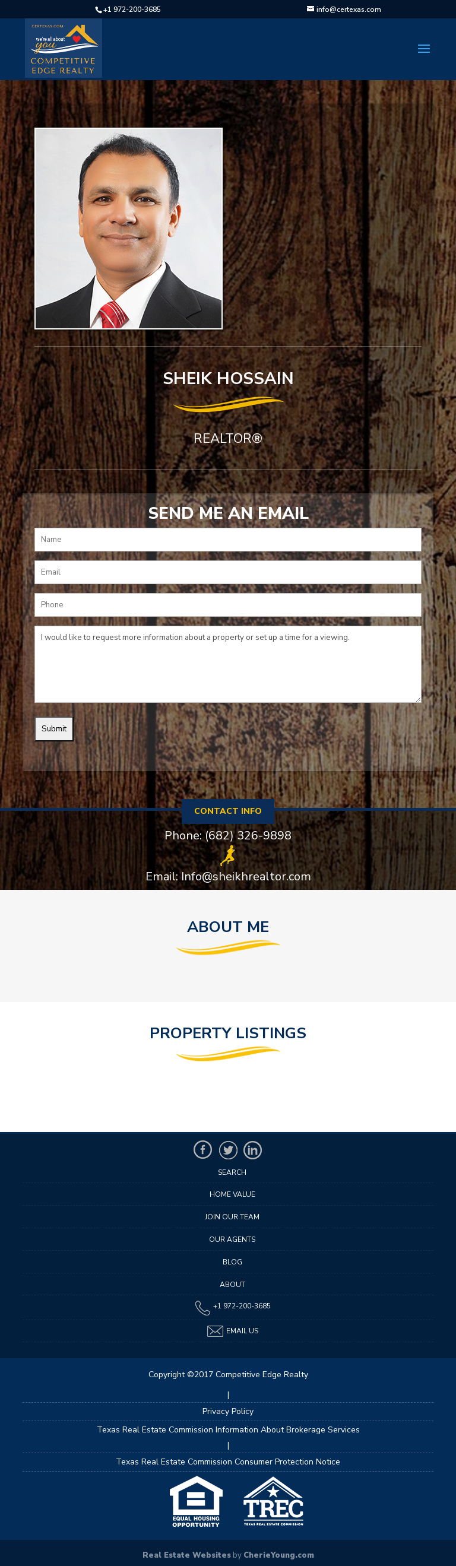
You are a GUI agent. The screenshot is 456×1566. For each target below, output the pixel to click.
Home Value (232, 1194)
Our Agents (232, 1239)
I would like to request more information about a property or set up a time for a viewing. (227, 664)
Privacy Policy (228, 1411)
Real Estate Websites (186, 1555)
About (232, 1284)
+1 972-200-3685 (132, 9)
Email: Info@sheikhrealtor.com (228, 877)
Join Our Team (232, 1217)
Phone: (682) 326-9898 (228, 836)
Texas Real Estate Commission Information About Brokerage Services (228, 1429)
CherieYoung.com (278, 1555)
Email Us (232, 1331)
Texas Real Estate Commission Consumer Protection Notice (228, 1461)
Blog (232, 1262)
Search (232, 1172)
